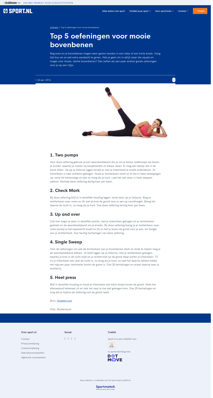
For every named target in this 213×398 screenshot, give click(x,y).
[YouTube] (74, 338)
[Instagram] (68, 338)
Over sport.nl (28, 332)
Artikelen (54, 27)
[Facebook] (64, 338)
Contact (183, 11)
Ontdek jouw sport (140, 11)
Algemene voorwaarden (33, 357)
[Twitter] (71, 338)
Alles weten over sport (113, 11)
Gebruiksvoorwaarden (32, 352)
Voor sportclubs (164, 11)
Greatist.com (64, 300)
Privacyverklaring (30, 343)
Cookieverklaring (30, 348)
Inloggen (200, 11)
